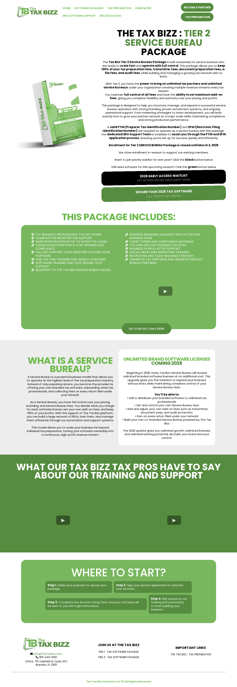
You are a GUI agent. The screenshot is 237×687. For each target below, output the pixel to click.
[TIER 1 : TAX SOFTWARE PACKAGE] (118, 651)
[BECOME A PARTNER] (197, 7)
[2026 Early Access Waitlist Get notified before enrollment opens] (163, 177)
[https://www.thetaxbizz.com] (37, 12)
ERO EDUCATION (110, 16)
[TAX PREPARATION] (197, 17)
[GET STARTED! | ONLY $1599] (146, 328)
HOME (67, 8)
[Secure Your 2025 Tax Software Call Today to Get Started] (163, 193)
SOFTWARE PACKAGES (89, 8)
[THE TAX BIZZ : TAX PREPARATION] (191, 654)
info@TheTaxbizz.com (48, 654)
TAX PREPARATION (119, 8)
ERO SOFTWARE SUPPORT (79, 16)
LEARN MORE (143, 8)
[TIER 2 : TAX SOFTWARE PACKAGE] (118, 657)
